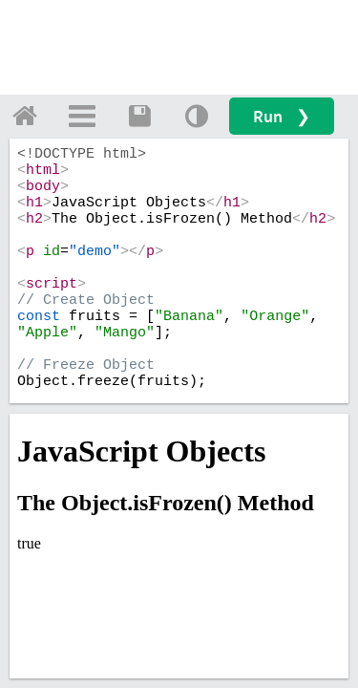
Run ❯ (281, 116)
